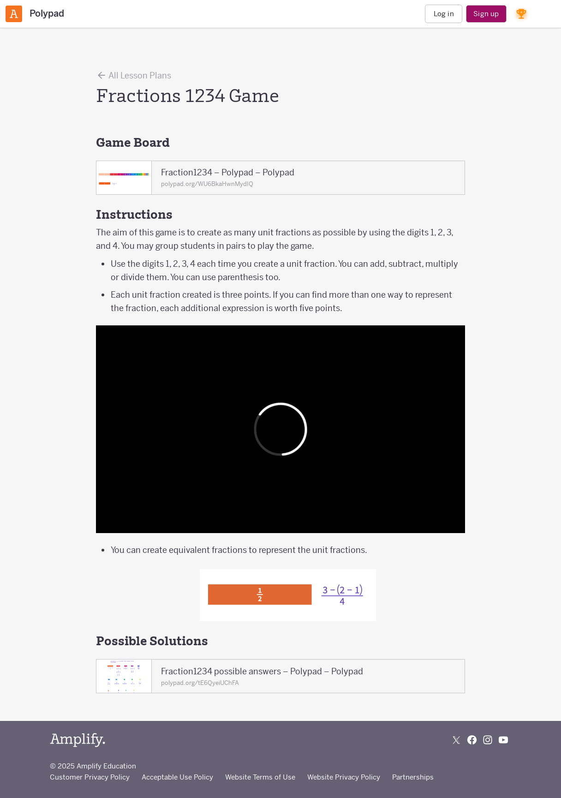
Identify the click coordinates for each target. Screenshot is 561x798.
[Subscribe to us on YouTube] (503, 740)
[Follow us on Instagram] (487, 740)
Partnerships (413, 777)
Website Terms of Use (260, 777)
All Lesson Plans (133, 75)
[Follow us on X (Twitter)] (456, 740)
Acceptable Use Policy (177, 777)
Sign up (486, 13)
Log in (444, 13)
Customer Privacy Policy (90, 777)
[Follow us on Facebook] (472, 740)
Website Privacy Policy (343, 777)
